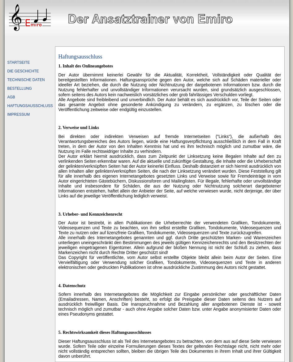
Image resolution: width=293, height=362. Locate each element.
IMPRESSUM (18, 114)
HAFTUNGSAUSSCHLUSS (30, 106)
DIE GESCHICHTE (23, 71)
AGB (11, 97)
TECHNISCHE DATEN (26, 80)
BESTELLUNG (19, 88)
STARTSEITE (18, 62)
